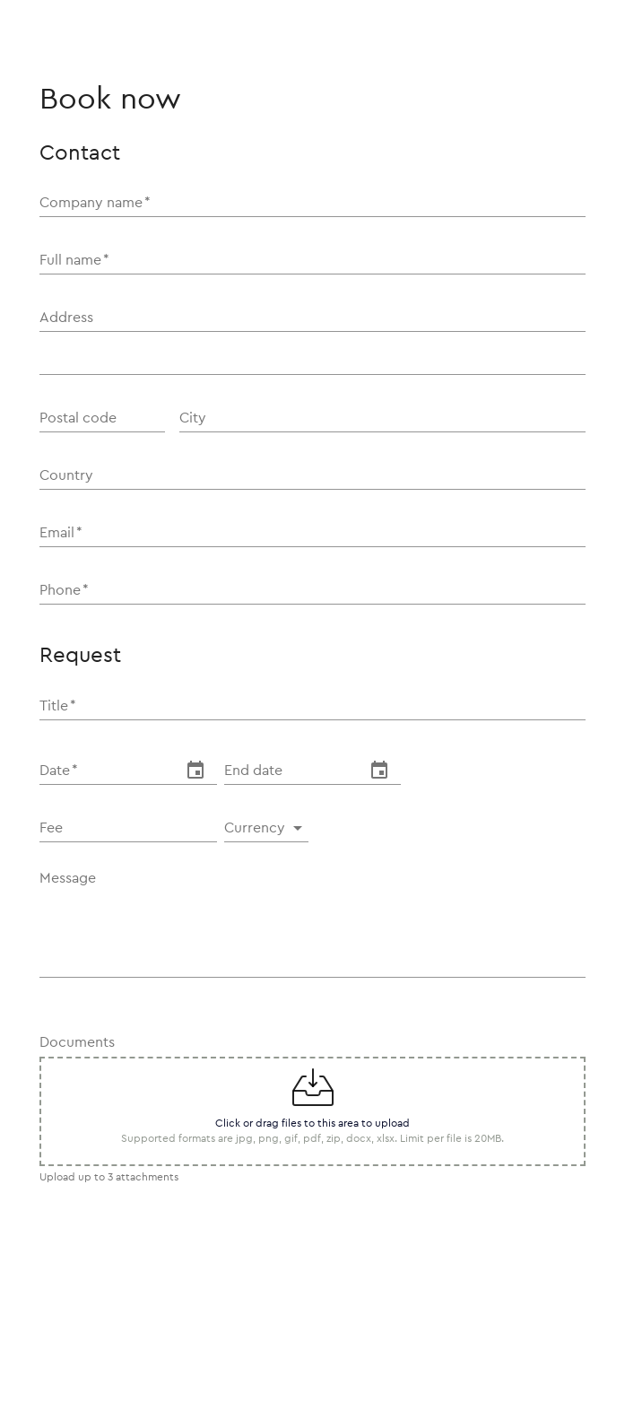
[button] (266, 828)
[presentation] (175, 1329)
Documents (77, 1042)
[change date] (195, 770)
